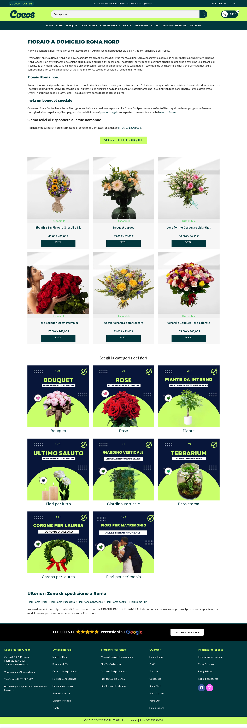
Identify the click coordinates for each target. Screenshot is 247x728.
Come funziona (206, 668)
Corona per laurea (58, 581)
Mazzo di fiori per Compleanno (117, 661)
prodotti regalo (110, 116)
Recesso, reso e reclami (210, 661)
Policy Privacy (205, 675)
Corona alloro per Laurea (65, 675)
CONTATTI (233, 3)
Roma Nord (155, 690)
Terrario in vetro (61, 697)
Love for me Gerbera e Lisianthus (189, 231)
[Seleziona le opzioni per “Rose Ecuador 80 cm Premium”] (58, 342)
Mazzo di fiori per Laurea (114, 675)
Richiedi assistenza (208, 682)
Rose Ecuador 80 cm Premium (58, 326)
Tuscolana (154, 675)
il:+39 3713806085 (129, 131)
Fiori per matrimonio (63, 690)
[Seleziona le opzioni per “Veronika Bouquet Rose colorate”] (189, 342)
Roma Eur (154, 704)
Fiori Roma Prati (37, 605)
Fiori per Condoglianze (64, 682)
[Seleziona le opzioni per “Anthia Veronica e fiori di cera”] (123, 342)
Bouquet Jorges (123, 231)
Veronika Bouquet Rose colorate (188, 326)
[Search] (129, 16)
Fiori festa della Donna (113, 682)
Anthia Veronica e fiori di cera (123, 326)
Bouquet (58, 435)
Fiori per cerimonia (123, 581)
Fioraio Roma (156, 661)
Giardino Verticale (123, 508)
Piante (189, 435)
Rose (123, 435)
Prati (152, 668)
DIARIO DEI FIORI (219, 3)
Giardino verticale (61, 704)
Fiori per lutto (58, 508)
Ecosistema (188, 508)
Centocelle (155, 682)
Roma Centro (156, 697)
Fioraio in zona (156, 712)
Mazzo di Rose (60, 661)
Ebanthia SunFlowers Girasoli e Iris (58, 231)
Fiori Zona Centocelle (90, 605)
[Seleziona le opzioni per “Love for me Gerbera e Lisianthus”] (189, 247)
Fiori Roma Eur (138, 605)
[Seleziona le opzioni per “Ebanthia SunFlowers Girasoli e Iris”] (58, 247)
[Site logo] (23, 15)
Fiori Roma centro (116, 605)
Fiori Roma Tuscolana (62, 605)
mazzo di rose (167, 116)
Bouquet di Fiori (60, 668)
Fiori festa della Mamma (113, 690)
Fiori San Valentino (111, 668)
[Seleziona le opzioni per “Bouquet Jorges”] (123, 247)
